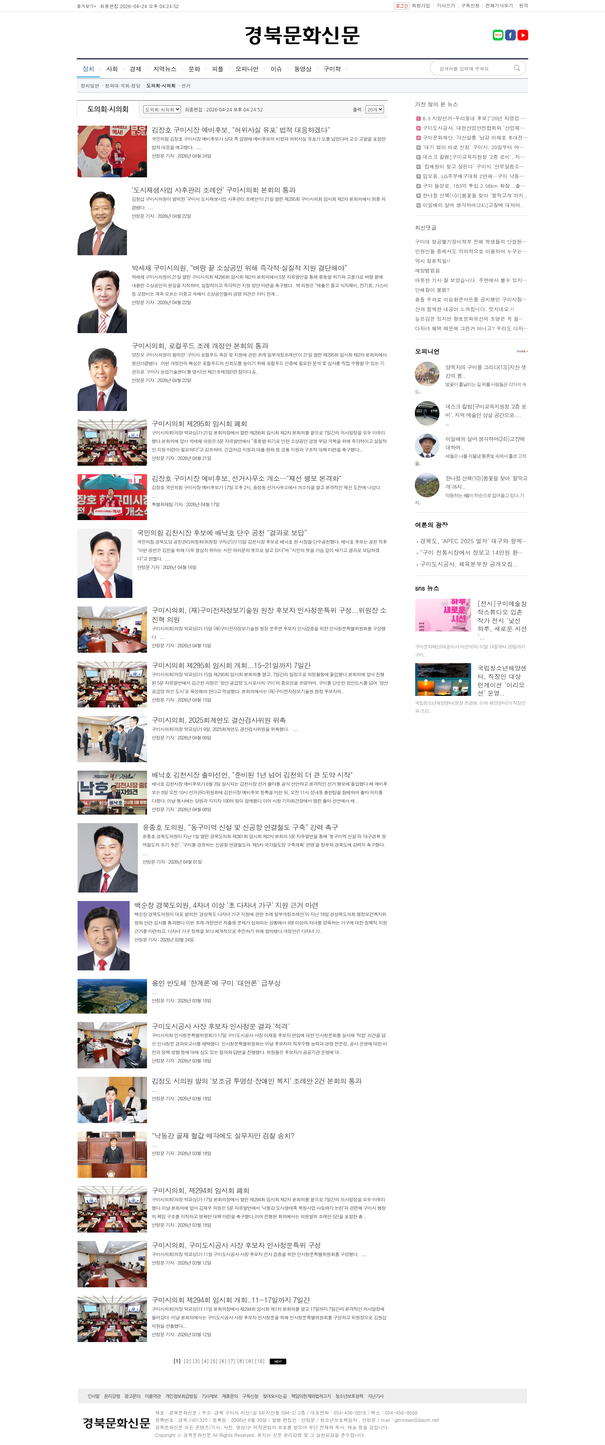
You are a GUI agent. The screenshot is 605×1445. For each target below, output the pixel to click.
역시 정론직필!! (432, 260)
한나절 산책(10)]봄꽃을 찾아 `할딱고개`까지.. (474, 195)
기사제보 (209, 1396)
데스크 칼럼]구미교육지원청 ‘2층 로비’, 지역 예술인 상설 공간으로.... (502, 156)
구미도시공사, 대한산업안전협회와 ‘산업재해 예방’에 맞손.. (490, 127)
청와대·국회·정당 (122, 85)
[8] (241, 1360)
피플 (217, 68)
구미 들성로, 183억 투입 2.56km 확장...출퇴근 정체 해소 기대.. (495, 185)
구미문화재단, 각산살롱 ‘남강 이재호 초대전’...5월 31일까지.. (493, 137)
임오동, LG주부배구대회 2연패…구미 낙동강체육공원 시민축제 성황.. (501, 176)
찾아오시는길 (275, 1396)
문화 (194, 68)
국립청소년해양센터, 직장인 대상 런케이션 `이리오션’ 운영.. (502, 680)
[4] (205, 1360)
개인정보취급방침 (181, 1396)
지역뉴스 (164, 68)
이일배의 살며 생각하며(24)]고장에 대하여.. (473, 205)
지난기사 (376, 1396)
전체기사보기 (499, 5)
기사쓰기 (446, 5)
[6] (223, 1360)
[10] (260, 1360)
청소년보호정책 (349, 1396)
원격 (523, 5)
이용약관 (153, 1396)
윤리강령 (112, 1396)
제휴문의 (230, 1396)
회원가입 (421, 5)
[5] (214, 1360)
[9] (250, 1360)
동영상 (302, 68)
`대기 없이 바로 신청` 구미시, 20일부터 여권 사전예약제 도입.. (494, 147)
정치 (88, 68)
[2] (187, 1360)
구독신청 (470, 5)
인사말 (94, 1396)
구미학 (332, 68)
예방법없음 (427, 270)
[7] (232, 1360)
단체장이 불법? (432, 289)
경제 (135, 68)
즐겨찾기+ (86, 6)
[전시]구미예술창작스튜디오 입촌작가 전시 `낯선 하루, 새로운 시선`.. (502, 620)
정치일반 (90, 85)
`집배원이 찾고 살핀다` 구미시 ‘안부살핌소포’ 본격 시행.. (487, 166)
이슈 (276, 68)
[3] (197, 1360)
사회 (112, 68)
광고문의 (132, 1396)
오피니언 (247, 68)
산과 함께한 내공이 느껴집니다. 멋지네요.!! (464, 309)
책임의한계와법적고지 (311, 1396)
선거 (186, 85)
